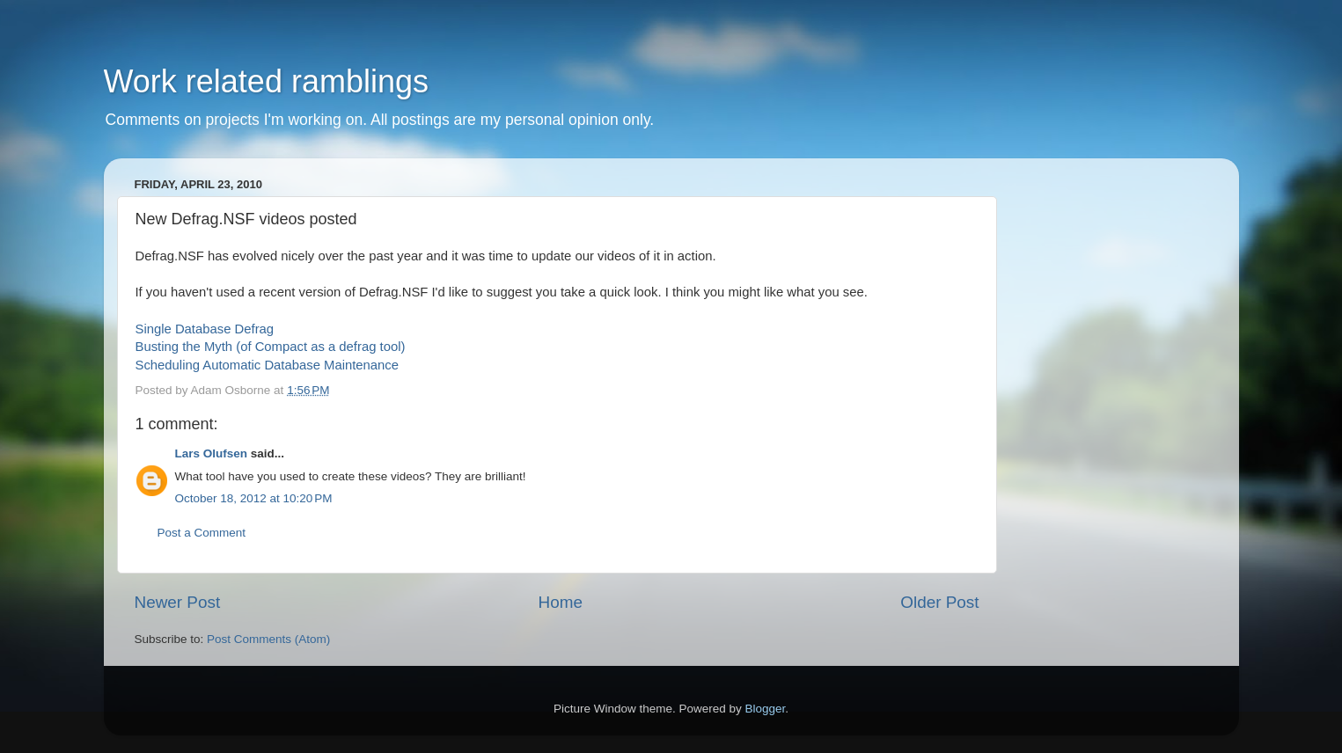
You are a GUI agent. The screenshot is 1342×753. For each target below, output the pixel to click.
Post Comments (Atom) (268, 639)
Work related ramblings (266, 81)
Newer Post (178, 602)
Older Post (939, 602)
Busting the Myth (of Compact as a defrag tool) (271, 347)
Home (561, 602)
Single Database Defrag (205, 329)
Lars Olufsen (211, 453)
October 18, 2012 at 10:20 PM (254, 498)
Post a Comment (202, 532)
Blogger (765, 708)
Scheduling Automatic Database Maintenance (268, 365)
